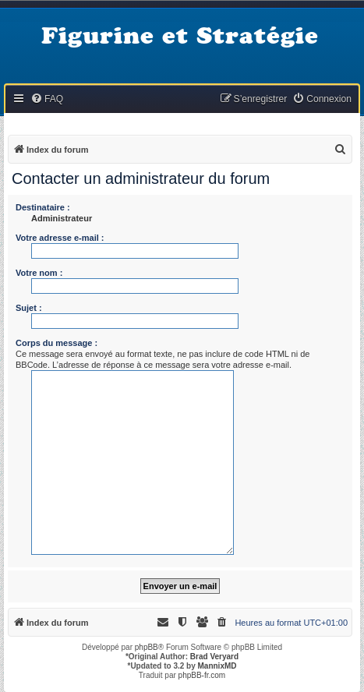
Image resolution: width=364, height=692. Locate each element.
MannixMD (217, 666)
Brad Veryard (214, 656)
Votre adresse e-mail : (60, 237)
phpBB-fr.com (202, 675)
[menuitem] (46, 99)
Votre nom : (39, 272)
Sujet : (29, 307)
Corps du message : (56, 343)
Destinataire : (43, 207)
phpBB (146, 647)
